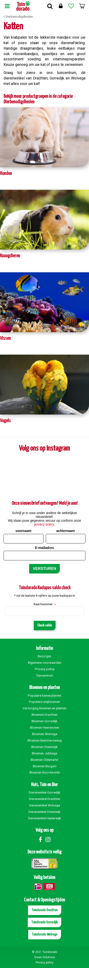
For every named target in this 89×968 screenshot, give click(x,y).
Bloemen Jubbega (44, 753)
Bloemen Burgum (44, 766)
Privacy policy (44, 669)
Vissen (5, 338)
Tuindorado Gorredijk (44, 922)
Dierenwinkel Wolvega (44, 805)
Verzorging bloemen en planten (44, 708)
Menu (7, 6)
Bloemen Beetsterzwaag (45, 740)
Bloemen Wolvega (44, 734)
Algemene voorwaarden (44, 662)
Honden (6, 173)
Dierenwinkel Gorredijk (44, 792)
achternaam (65, 531)
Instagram (48, 839)
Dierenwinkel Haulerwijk (44, 818)
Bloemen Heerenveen (44, 727)
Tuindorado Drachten (45, 910)
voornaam (23, 531)
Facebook (40, 839)
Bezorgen (44, 656)
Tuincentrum (44, 675)
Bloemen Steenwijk (44, 747)
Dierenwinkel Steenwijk (44, 812)
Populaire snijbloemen (44, 702)
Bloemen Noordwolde (44, 772)
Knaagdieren (10, 256)
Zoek (49, 6)
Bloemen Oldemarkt (44, 760)
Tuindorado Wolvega (44, 934)
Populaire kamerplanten (44, 695)
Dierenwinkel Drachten (44, 799)
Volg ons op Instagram (44, 448)
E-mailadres (44, 548)
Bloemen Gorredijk (44, 721)
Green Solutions (44, 957)
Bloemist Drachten (44, 714)
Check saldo (44, 625)
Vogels (5, 421)
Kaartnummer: (45, 604)
